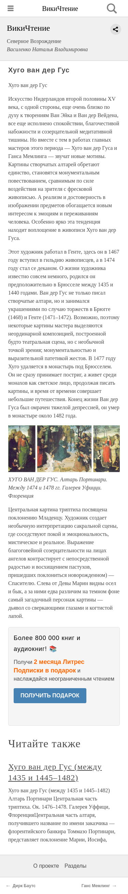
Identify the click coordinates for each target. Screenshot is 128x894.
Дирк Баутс (24, 885)
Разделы (75, 866)
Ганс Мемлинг (96, 885)
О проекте (46, 866)
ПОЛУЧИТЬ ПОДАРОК (50, 695)
